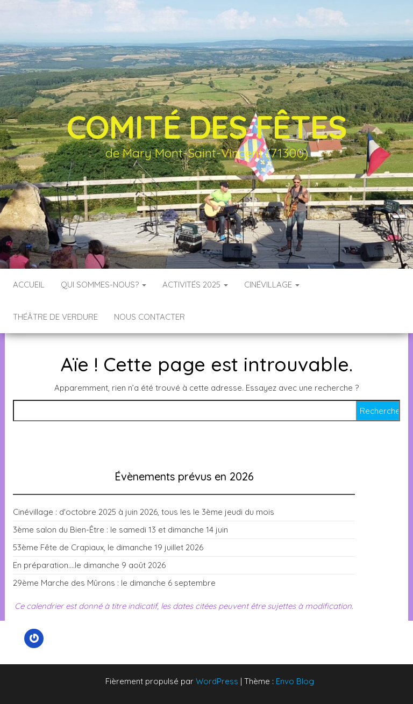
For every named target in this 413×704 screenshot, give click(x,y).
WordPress (217, 681)
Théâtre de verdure (55, 317)
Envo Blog (295, 681)
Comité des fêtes (207, 126)
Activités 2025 (195, 284)
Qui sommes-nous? (103, 284)
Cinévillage (272, 284)
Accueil (29, 284)
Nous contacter (149, 317)
